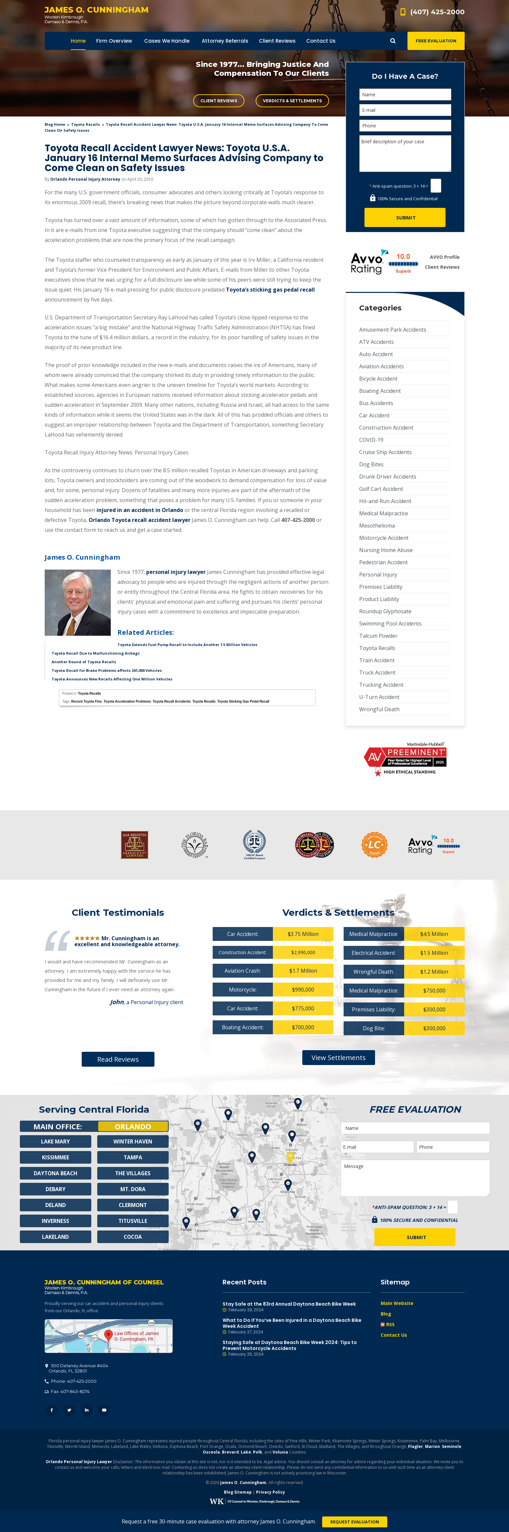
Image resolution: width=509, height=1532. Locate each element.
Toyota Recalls (85, 124)
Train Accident (377, 660)
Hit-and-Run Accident (385, 501)
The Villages (133, 1173)
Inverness (55, 1221)
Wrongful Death (379, 709)
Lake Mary (55, 1141)
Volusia (280, 1453)
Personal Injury (378, 574)
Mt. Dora (133, 1189)
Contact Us (394, 1335)
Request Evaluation (354, 1522)
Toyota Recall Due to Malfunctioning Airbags (96, 653)
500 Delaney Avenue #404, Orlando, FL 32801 (109, 1337)
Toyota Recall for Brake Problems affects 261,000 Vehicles (107, 670)
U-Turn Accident (379, 697)
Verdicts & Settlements (292, 100)
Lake (246, 1453)
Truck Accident (377, 672)
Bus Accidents (376, 403)
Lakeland (55, 1236)
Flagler (415, 1447)
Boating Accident (380, 391)
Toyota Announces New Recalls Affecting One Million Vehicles (112, 678)
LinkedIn (87, 1411)
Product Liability (379, 599)
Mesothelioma (377, 525)
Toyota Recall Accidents (172, 701)
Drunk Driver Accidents (387, 476)
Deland (55, 1205)
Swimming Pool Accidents (390, 623)
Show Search (393, 41)
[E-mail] (405, 110)
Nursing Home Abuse (386, 550)
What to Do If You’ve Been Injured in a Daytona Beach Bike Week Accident (297, 1326)
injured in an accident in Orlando (140, 510)
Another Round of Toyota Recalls (84, 661)
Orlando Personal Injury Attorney (85, 179)
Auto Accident (376, 354)
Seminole (451, 1447)
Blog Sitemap (238, 1493)
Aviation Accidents (381, 366)
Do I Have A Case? (405, 76)
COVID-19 (371, 440)
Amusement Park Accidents (392, 329)
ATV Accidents (376, 342)
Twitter (69, 1411)
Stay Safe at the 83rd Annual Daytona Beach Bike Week (297, 1307)
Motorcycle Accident (383, 537)
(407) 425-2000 (437, 12)
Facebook (52, 1411)
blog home (55, 124)
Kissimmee (55, 1157)
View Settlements (339, 1057)
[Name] (405, 94)
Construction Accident (386, 427)
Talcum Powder (378, 635)
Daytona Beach (55, 1173)
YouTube (104, 1411)
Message (415, 1178)
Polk (257, 1453)
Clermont (133, 1205)
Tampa (133, 1157)
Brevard (230, 1453)
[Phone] (405, 125)
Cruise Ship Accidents (385, 452)
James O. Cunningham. (244, 1483)
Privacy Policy (270, 1493)
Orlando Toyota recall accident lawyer (140, 520)
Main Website (397, 1303)
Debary (55, 1189)
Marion (432, 1447)
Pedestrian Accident (383, 562)
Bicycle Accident (378, 378)
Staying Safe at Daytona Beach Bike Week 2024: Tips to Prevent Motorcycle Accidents (297, 1348)
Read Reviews (118, 1059)
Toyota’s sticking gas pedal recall (270, 289)
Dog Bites (371, 464)
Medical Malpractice (383, 513)
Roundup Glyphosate (385, 611)
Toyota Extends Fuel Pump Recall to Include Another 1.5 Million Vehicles (187, 644)
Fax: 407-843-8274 (67, 1392)
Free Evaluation (436, 40)
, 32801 (76, 1369)
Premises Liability (381, 586)
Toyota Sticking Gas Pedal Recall (243, 701)
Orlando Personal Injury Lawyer (79, 1462)
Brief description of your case (405, 153)
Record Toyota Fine (86, 701)
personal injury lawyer (176, 572)
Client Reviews (218, 100)
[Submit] (404, 217)
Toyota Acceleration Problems (127, 701)
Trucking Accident (381, 684)
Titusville (133, 1221)
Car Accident (374, 415)
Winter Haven (133, 1141)
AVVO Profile (445, 257)
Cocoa (133, 1236)
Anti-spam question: (390, 186)
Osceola (211, 1453)
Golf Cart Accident (381, 489)
